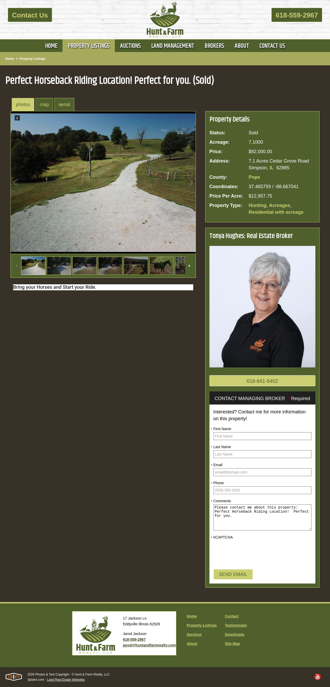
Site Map (232, 644)
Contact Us (30, 15)
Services (194, 634)
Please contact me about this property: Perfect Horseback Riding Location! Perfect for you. (262, 518)
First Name (221, 429)
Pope (254, 177)
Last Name (221, 447)
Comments (221, 501)
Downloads (234, 634)
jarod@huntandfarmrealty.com (149, 645)
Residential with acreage (276, 212)
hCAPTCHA (222, 537)
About (192, 644)
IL (272, 167)
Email (217, 465)
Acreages (279, 205)
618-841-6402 (262, 381)
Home (9, 59)
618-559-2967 (297, 15)
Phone (217, 483)
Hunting (257, 205)
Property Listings (32, 59)
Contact (231, 616)
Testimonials (236, 625)
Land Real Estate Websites (66, 680)
